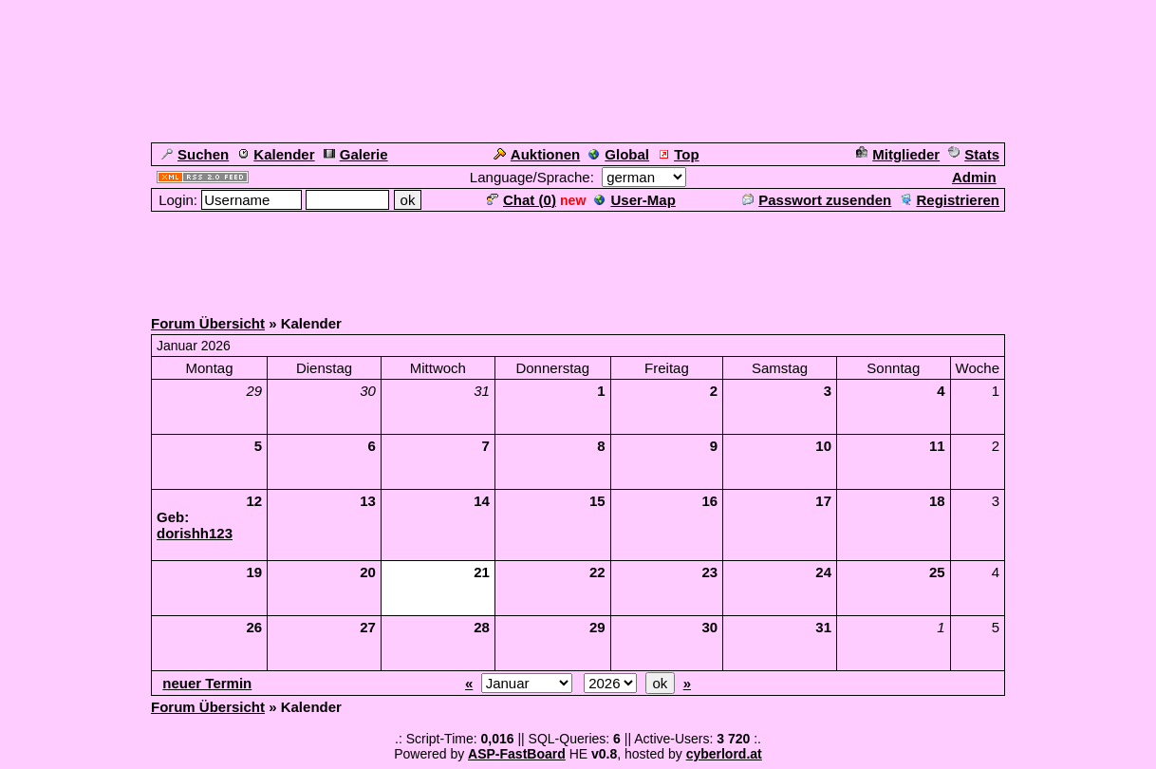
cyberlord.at (724, 753)
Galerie (356, 154)
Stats (973, 154)
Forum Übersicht (208, 323)
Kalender (275, 154)
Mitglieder (898, 154)
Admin (974, 177)
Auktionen (537, 154)
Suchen (195, 154)
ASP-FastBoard (517, 753)
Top (678, 154)
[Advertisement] (578, 256)
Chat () (521, 200)
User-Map (634, 200)
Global (618, 154)
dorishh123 (195, 533)
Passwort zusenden (816, 200)
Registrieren (949, 200)
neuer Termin (207, 683)
